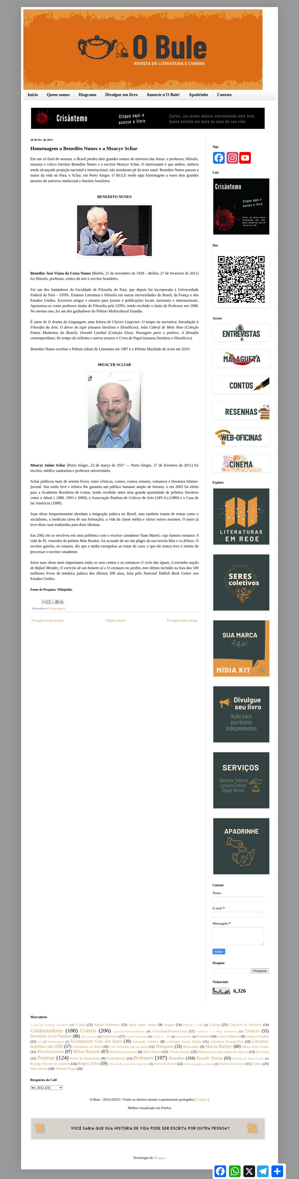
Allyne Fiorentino (107, 1025)
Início (33, 94)
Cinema (214, 1025)
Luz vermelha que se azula (128, 1047)
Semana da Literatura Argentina (129, 1064)
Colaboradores (46, 1030)
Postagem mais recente (48, 620)
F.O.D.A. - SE (162, 1036)
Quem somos (58, 94)
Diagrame (87, 94)
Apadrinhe (198, 94)
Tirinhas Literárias (232, 1064)
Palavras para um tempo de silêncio (223, 1052)
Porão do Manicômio (85, 1058)
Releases (143, 1058)
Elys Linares (89, 1036)
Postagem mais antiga (182, 620)
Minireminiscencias (123, 1052)
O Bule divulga (179, 1052)
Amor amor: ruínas (143, 1025)
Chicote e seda (193, 1025)
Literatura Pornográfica (226, 1041)
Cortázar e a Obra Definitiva (217, 1031)
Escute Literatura (136, 1036)
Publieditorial (116, 1058)
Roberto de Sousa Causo (248, 1058)
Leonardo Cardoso (145, 1041)
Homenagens (57, 608)
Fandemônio (184, 1036)
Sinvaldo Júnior (165, 1064)
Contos (88, 1030)
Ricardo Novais (209, 1058)
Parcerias (262, 1052)
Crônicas (252, 1031)
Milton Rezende (86, 1051)
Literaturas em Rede (86, 1047)
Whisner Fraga (65, 1069)
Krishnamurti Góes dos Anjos (96, 1041)
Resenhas (177, 1058)
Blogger (159, 1158)
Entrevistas (110, 1036)
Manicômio (191, 1047)
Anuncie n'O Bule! (163, 94)
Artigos (169, 1025)
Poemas (46, 1058)
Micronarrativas (50, 1051)
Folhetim (203, 1036)
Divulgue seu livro (121, 94)
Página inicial (115, 620)
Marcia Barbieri (218, 1046)
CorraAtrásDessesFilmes (129, 1031)
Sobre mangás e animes (198, 1064)
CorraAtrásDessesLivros (169, 1031)
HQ (40, 1041)
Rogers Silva (89, 1063)
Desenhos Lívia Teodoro (51, 1036)
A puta (80, 1025)
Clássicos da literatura (245, 1025)
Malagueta (164, 1046)
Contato (224, 94)
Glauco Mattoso (228, 1036)
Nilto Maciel (152, 1052)
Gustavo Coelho (257, 1036)
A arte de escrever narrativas (49, 1025)
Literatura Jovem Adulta (183, 1041)
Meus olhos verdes (255, 1047)
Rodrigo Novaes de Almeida (50, 1064)
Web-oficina (39, 1069)
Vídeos (257, 1064)
